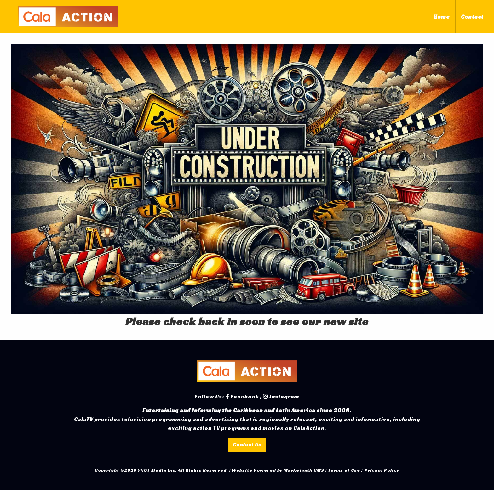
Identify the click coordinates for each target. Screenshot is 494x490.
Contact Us (247, 445)
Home (442, 16)
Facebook (242, 396)
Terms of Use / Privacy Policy (363, 470)
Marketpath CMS (304, 470)
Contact (472, 16)
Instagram (281, 396)
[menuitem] (442, 16)
